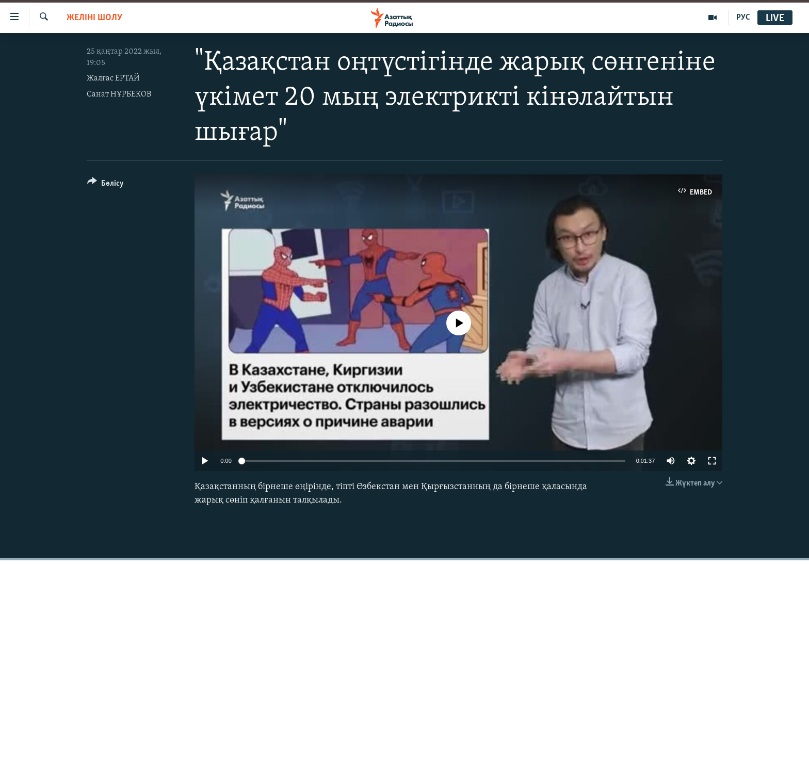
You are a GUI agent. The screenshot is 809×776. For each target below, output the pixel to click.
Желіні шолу (94, 18)
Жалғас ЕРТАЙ (113, 78)
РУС (743, 17)
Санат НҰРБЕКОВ (119, 94)
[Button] (105, 185)
